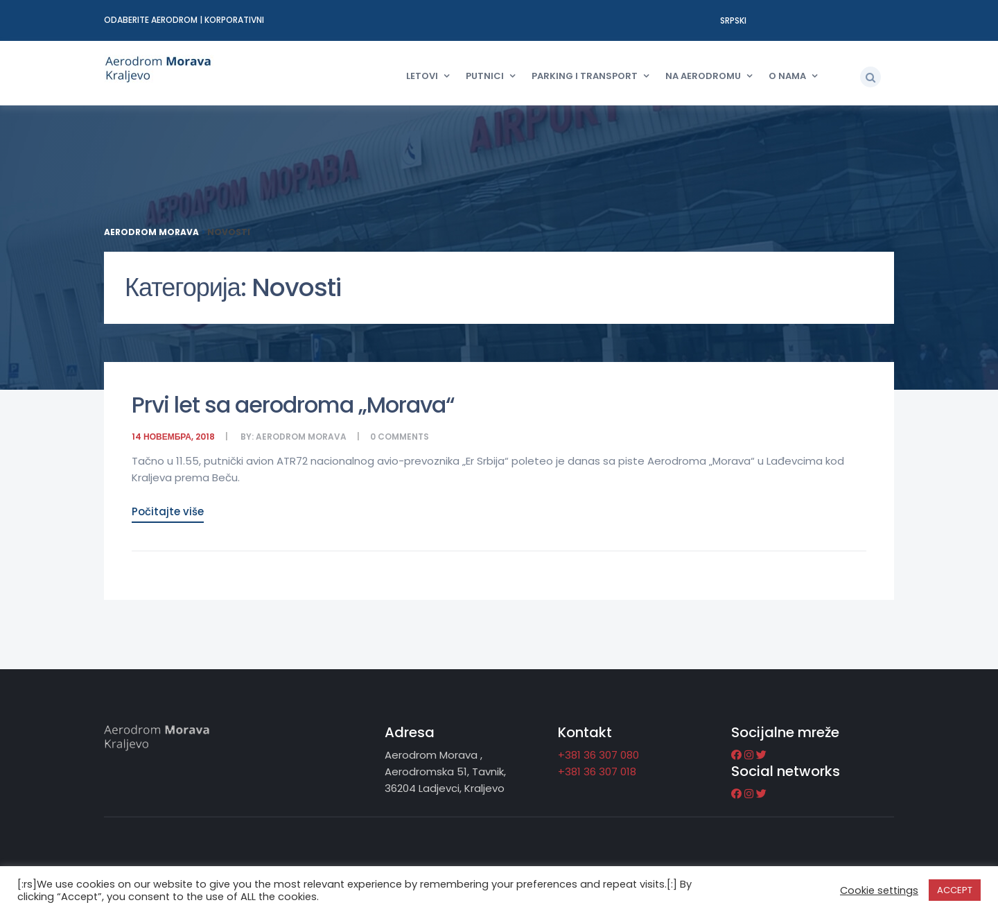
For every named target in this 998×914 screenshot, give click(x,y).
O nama (787, 76)
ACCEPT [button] (954, 890)
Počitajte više (168, 511)
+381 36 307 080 (598, 755)
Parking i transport (585, 76)
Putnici (485, 76)
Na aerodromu (703, 76)
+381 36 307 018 (597, 771)
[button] (870, 77)
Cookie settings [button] (879, 890)
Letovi (422, 76)
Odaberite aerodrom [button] (152, 20)
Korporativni (234, 20)
